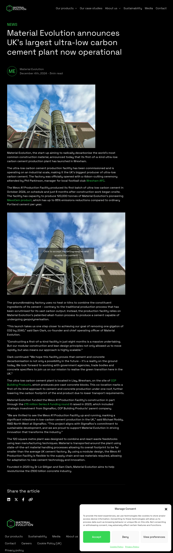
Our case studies (91, 8)
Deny (125, 537)
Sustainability (133, 8)
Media (149, 8)
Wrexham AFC (95, 180)
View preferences (154, 537)
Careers (26, 543)
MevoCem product (19, 200)
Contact (161, 8)
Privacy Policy (132, 546)
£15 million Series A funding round (46, 404)
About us (111, 8)
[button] (166, 509)
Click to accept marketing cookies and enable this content (66, 253)
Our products (65, 8)
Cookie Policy (116, 546)
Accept (96, 537)
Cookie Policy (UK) (49, 543)
